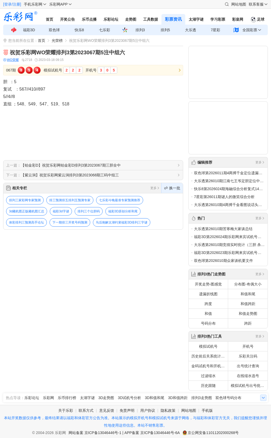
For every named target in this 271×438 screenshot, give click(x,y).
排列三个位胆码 (89, 211)
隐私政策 (168, 410)
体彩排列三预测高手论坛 (26, 222)
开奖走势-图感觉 (208, 284)
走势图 (130, 19)
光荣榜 (57, 40)
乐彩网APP (58, 4)
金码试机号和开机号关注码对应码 (209, 366)
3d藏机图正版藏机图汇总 (26, 211)
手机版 (207, 410)
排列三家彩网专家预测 (25, 200)
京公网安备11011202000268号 (213, 433)
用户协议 (147, 410)
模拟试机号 (208, 346)
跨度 (208, 304)
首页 (49, 19)
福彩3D (29, 30)
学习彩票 (217, 19)
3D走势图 (106, 398)
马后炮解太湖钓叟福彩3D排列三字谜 (121, 222)
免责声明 (127, 410)
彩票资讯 (173, 19)
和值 (208, 313)
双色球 (54, 30)
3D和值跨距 (178, 398)
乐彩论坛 (110, 19)
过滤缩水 (208, 376)
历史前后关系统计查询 (209, 356)
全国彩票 (249, 30)
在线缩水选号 (248, 376)
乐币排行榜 (67, 398)
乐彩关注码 (248, 356)
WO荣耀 (11, 60)
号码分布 (208, 323)
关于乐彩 (65, 410)
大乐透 (190, 30)
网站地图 (238, 4)
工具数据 (150, 19)
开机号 (248, 346)
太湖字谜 (196, 19)
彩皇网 (237, 19)
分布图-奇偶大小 (247, 284)
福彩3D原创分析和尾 (123, 211)
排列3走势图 (201, 398)
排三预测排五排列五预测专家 (70, 200)
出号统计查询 (248, 366)
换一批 (172, 188)
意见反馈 (106, 410)
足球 (257, 19)
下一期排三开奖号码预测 (69, 222)
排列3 (140, 30)
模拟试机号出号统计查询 (249, 385)
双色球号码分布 (228, 398)
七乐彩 (104, 30)
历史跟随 (208, 385)
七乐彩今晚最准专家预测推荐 (119, 200)
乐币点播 (89, 19)
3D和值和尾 (154, 398)
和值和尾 (248, 294)
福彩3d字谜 (61, 211)
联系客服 (256, 4)
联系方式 (86, 410)
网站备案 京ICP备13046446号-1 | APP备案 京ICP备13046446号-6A (124, 433)
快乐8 (79, 30)
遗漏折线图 (208, 294)
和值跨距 (248, 304)
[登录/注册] (12, 4)
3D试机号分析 (129, 398)
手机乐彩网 (33, 4)
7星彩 (215, 30)
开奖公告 (67, 19)
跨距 (248, 323)
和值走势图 (248, 313)
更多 (155, 188)
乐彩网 (48, 398)
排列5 (165, 30)
